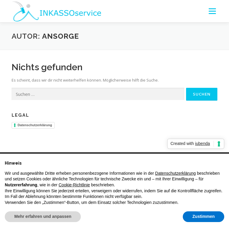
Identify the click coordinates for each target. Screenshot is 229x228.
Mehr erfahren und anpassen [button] (42, 216)
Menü (212, 11)
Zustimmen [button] (203, 216)
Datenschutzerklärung (35, 125)
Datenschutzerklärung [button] (175, 173)
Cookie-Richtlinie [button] (74, 184)
